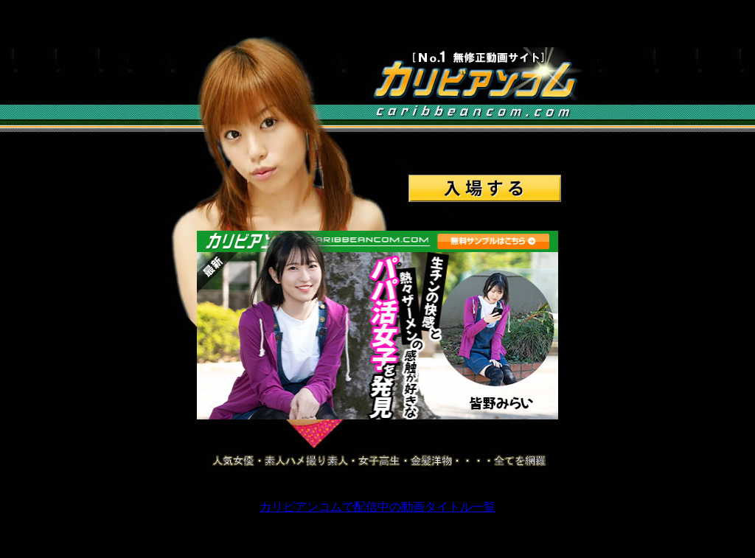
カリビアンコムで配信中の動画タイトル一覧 (377, 507)
